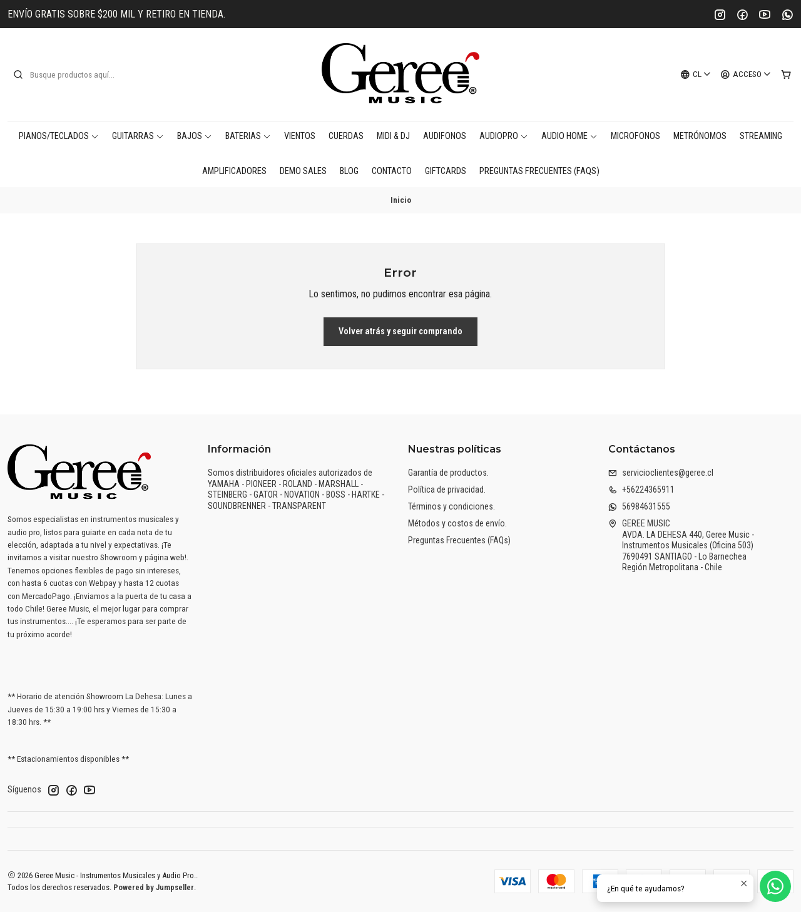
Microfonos (635, 136)
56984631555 (639, 506)
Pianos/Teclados (59, 136)
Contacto (392, 171)
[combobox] (76, 74)
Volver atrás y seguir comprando (400, 331)
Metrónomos (700, 136)
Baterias (248, 136)
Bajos (194, 136)
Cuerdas (346, 136)
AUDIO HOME (569, 136)
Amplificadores (234, 171)
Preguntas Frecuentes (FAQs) (539, 171)
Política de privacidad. (447, 489)
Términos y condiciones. (451, 506)
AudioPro (503, 136)
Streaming (761, 136)
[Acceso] (746, 74)
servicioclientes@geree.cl (660, 473)
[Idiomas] (696, 74)
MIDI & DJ (393, 136)
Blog (349, 171)
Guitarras (138, 136)
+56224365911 (641, 489)
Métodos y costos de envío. (457, 523)
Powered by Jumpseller (153, 887)
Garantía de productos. (448, 473)
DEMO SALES (303, 171)
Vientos (299, 136)
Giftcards (445, 171)
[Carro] (785, 74)
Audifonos (444, 136)
